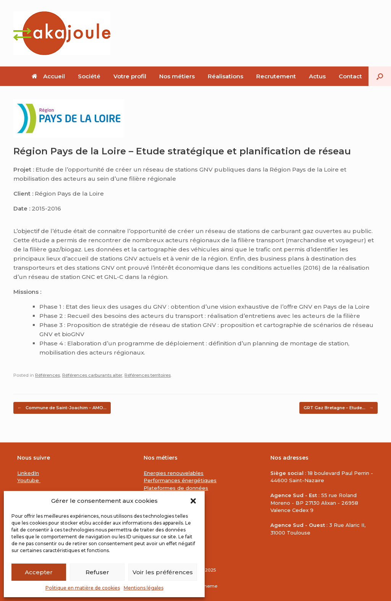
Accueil (48, 76)
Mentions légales (143, 588)
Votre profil (129, 76)
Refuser (97, 572)
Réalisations (225, 76)
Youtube (28, 480)
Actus (317, 76)
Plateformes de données (176, 488)
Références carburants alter (92, 375)
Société (89, 76)
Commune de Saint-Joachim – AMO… (62, 408)
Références (47, 375)
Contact (350, 76)
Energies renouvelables (174, 473)
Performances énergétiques (180, 480)
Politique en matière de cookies (82, 588)
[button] (193, 501)
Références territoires (147, 375)
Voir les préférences (162, 572)
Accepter (39, 572)
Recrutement (276, 76)
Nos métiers (177, 76)
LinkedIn (28, 473)
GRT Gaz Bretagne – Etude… (338, 408)
